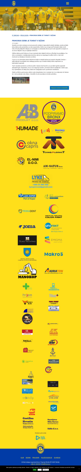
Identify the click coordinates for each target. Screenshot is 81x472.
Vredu (34, 469)
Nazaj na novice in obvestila (59, 88)
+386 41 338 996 (35, 464)
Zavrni (39, 469)
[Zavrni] (79, 469)
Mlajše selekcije (46, 457)
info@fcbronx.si (45, 464)
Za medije (57, 457)
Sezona (28, 457)
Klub (22, 457)
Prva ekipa (35, 457)
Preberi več (45, 469)
